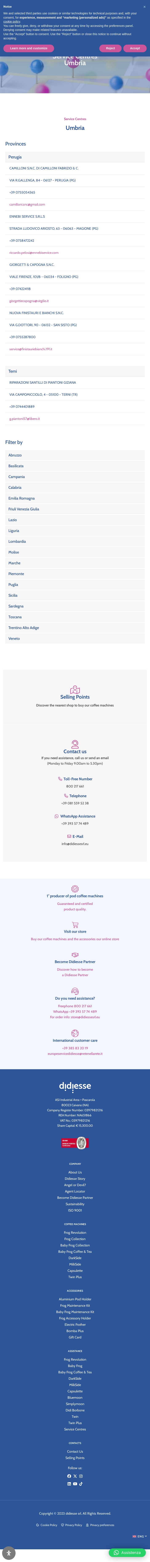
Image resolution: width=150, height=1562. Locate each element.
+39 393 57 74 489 (75, 824)
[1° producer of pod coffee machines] (75, 904)
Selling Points (75, 697)
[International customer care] (75, 1049)
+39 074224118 (20, 289)
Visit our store (75, 947)
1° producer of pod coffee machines (75, 911)
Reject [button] (110, 48)
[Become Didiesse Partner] (75, 970)
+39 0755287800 (22, 337)
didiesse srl (73, 1513)
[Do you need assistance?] (75, 1007)
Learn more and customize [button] (28, 48)
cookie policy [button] (11, 21)
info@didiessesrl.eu (75, 844)
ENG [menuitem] (141, 1536)
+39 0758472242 (21, 241)
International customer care (75, 1056)
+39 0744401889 (22, 407)
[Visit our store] (75, 940)
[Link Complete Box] (75, 455)
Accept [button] (135, 48)
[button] (127, 1550)
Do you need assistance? (75, 1014)
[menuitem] (140, 1536)
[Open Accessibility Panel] (9, 1553)
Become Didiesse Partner (75, 977)
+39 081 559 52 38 (75, 803)
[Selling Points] (75, 690)
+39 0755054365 (22, 192)
